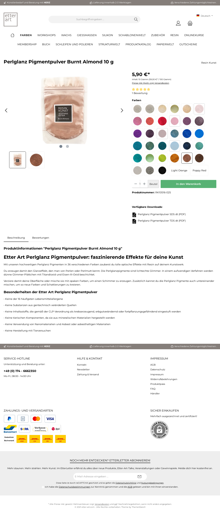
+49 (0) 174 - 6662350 (20, 371)
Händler (155, 393)
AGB (153, 364)
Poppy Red (199, 170)
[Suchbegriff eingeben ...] (90, 19)
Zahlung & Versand (88, 374)
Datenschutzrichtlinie (126, 483)
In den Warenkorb (188, 184)
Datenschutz (157, 369)
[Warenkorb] (189, 23)
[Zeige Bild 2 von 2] (67, 146)
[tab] (16, 237)
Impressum (159, 358)
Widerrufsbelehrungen (163, 379)
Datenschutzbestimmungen (74, 487)
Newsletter (83, 369)
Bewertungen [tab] (40, 237)
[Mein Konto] (178, 23)
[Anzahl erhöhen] (144, 184)
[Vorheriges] (6, 110)
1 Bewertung (139, 93)
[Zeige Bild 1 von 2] (60, 146)
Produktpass (157, 384)
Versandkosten (102, 504)
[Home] (15, 35)
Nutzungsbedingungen (152, 483)
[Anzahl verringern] (135, 184)
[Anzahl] (140, 184)
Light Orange (179, 170)
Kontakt (81, 364)
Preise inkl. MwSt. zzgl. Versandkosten (150, 83)
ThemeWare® (139, 507)
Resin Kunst (208, 62)
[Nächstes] (122, 110)
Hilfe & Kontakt (89, 358)
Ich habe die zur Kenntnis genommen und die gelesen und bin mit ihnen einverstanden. (111, 487)
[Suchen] (136, 19)
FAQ (152, 388)
